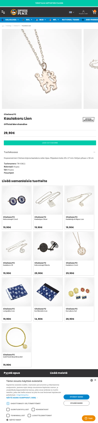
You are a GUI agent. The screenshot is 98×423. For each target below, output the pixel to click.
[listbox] (91, 380)
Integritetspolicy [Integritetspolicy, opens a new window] (22, 395)
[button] (33, 397)
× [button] (95, 380)
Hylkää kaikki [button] (76, 403)
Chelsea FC (16, 26)
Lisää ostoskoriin (50, 143)
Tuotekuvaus (11, 152)
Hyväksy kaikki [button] (76, 397)
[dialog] (49, 400)
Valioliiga (8, 26)
